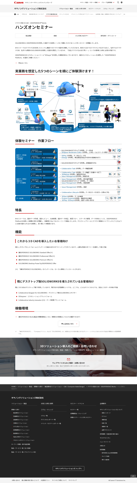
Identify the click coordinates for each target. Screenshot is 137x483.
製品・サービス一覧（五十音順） (21, 448)
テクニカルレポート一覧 (48, 419)
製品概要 (28, 36)
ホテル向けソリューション (20, 426)
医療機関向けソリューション (21, 430)
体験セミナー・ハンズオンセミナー (81, 417)
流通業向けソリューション (20, 416)
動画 (55, 36)
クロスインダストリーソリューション (23, 440)
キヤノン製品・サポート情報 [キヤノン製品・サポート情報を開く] (89, 2)
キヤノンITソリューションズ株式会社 (30, 8)
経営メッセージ (106, 413)
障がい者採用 (105, 460)
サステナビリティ (105, 438)
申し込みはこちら (67, 324)
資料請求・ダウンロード (108, 36)
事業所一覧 (105, 426)
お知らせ (102, 446)
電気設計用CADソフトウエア (36, 14)
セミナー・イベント (95, 9)
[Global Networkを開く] (121, 2)
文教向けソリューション (20, 423)
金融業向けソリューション (20, 420)
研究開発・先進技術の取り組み (109, 434)
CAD (18, 14)
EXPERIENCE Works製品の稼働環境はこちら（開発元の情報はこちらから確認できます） (49, 317)
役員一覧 (104, 423)
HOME (13, 386)
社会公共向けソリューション (21, 437)
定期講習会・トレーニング (78, 413)
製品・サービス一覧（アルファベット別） (24, 452)
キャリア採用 (105, 456)
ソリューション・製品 (66, 9)
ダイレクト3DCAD (64, 14)
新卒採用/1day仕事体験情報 (109, 453)
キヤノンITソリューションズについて (111, 409)
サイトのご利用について (59, 480)
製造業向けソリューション (53, 386)
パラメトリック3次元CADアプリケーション (82, 14)
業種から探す (38, 386)
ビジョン (104, 416)
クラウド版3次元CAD (51, 14)
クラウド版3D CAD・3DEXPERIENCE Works (102, 386)
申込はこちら (23, 63)
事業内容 (104, 420)
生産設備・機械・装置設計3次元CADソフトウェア (108, 14)
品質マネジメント (107, 430)
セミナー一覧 (74, 409)
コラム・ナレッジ (108, 9)
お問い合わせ (16, 480)
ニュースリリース (105, 442)
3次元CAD (24, 14)
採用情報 (102, 449)
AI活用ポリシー (45, 480)
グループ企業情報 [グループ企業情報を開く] (107, 2)
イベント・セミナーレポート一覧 (51, 423)
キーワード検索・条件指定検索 (20, 444)
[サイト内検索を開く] (118, 2)
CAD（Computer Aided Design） (74, 386)
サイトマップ (73, 480)
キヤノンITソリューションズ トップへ (68, 468)
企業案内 (119, 9)
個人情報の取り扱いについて (30, 480)
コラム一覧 (44, 416)
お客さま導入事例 (80, 9)
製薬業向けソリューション (20, 433)
